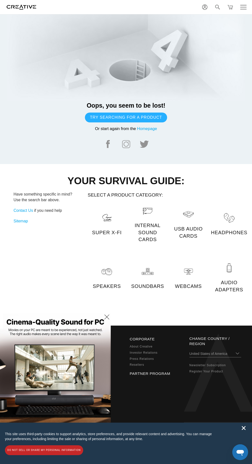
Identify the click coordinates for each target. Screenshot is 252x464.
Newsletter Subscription (207, 365)
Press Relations (142, 359)
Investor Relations (144, 352)
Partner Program (150, 373)
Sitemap (21, 221)
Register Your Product (206, 371)
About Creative (141, 346)
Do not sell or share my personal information (44, 450)
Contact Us (23, 210)
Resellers (137, 364)
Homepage (147, 128)
